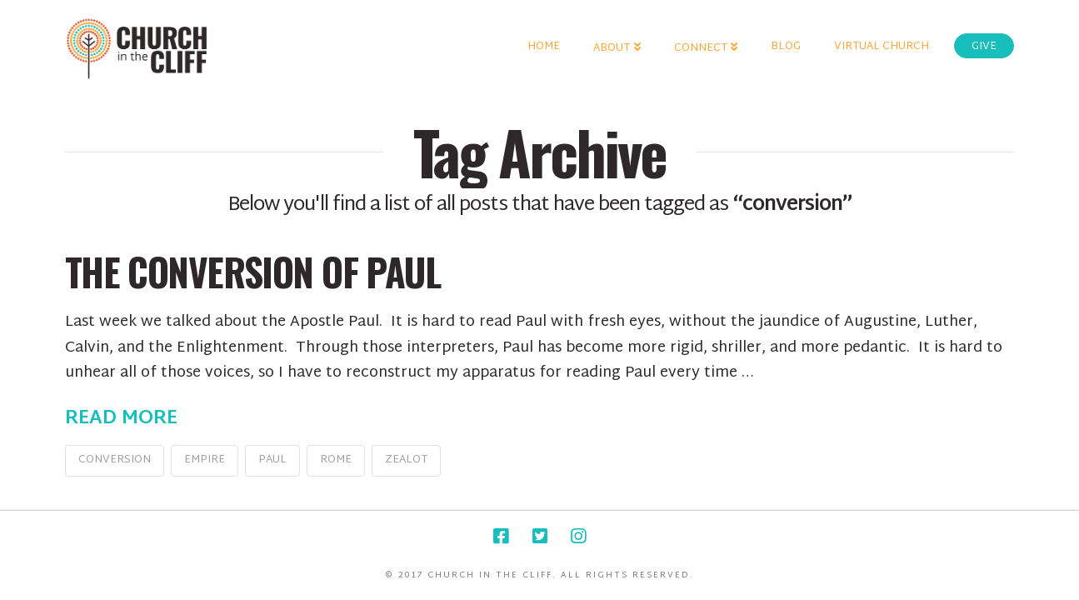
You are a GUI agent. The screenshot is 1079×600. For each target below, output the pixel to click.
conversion (114, 460)
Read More (121, 419)
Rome (336, 460)
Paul (272, 460)
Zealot (406, 460)
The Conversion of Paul (252, 271)
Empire (204, 460)
